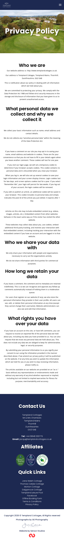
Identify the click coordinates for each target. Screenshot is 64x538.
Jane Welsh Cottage (32, 480)
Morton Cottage (32, 486)
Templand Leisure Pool (32, 492)
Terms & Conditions (32, 501)
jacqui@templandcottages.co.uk (35, 439)
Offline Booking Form (32, 498)
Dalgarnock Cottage (32, 489)
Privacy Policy (32, 504)
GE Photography (40, 519)
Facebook (32, 495)
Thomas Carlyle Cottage (32, 483)
